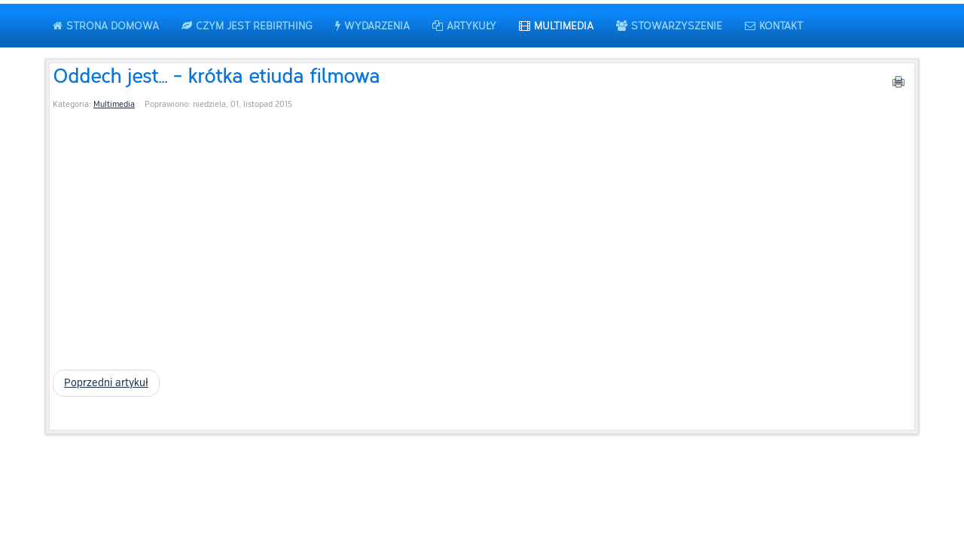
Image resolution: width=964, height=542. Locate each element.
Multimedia (114, 104)
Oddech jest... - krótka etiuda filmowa (216, 75)
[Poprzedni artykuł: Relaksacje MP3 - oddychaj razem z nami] (106, 383)
